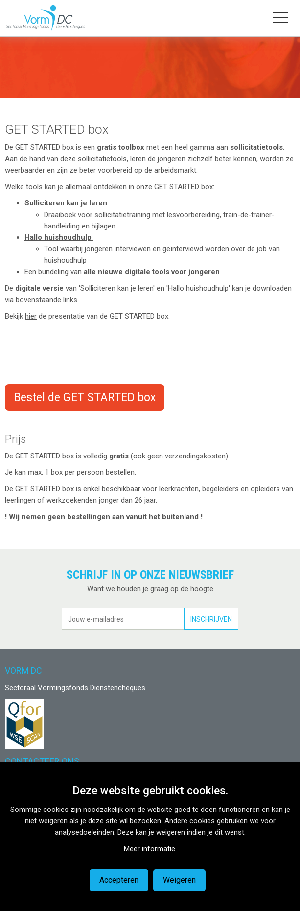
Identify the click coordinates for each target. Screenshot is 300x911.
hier (31, 316)
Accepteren (118, 880)
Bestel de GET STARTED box (85, 397)
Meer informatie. (150, 848)
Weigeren (179, 880)
